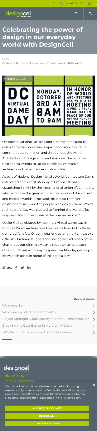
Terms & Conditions (19, 381)
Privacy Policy (14, 375)
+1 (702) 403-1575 (68, 3)
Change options (47, 423)
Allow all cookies (47, 408)
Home (6, 58)
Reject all (47, 416)
